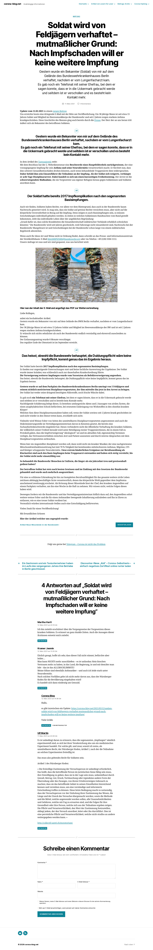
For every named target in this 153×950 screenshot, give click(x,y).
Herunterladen (124, 525)
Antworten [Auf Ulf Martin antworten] (42, 828)
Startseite (83, 4)
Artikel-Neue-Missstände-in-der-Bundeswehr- (39, 525)
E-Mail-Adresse (83, 882)
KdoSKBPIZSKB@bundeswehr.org (64, 239)
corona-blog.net (12, 4)
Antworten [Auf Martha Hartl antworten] (42, 640)
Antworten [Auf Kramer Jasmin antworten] (42, 688)
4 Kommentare (85, 104)
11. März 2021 (70, 104)
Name (40, 882)
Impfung (76, 16)
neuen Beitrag (60, 111)
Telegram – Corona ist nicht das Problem (85, 544)
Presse (97, 120)
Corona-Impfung (140, 4)
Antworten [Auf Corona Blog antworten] (46, 725)
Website (40, 891)
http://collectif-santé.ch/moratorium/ (55, 823)
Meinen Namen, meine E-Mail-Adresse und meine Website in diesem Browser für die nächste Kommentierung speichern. (74, 902)
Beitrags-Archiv (124, 4)
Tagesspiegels (44, 162)
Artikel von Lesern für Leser (102, 4)
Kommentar (42, 862)
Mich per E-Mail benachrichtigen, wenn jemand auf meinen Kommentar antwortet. (66, 908)
